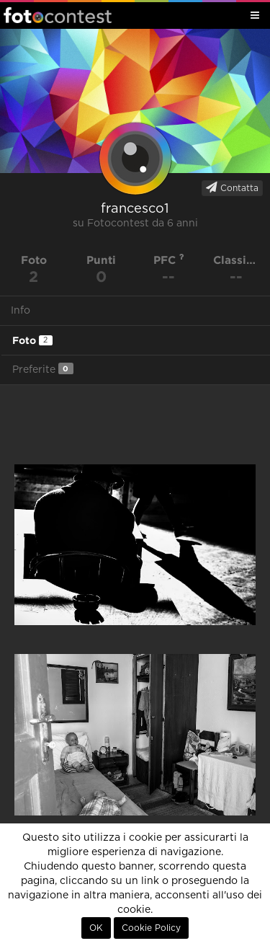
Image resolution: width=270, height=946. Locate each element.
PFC (168, 260)
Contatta (232, 187)
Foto (32, 340)
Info (20, 311)
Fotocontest (58, 15)
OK (96, 928)
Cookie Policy (151, 928)
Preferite (42, 369)
